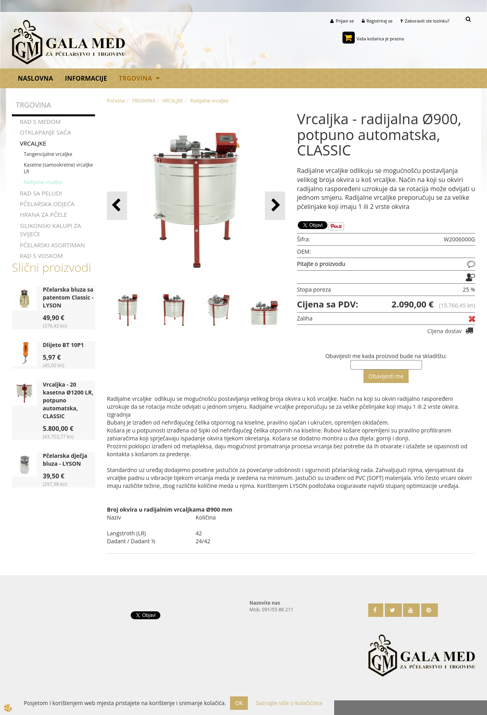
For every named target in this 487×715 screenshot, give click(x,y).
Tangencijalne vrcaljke (48, 154)
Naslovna (35, 78)
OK (239, 703)
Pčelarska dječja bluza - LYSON (65, 459)
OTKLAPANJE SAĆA (45, 132)
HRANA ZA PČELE (43, 214)
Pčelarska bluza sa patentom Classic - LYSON (68, 297)
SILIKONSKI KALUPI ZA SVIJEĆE (50, 230)
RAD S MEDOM (40, 121)
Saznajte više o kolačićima (289, 703)
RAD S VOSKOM (41, 256)
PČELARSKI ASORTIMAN (52, 245)
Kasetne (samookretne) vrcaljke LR (58, 168)
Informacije (86, 78)
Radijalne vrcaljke (43, 182)
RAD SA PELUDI (41, 193)
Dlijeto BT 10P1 (63, 345)
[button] (275, 206)
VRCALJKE (33, 143)
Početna (116, 100)
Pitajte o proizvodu (321, 263)
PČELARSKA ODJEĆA (47, 204)
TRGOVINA (135, 78)
